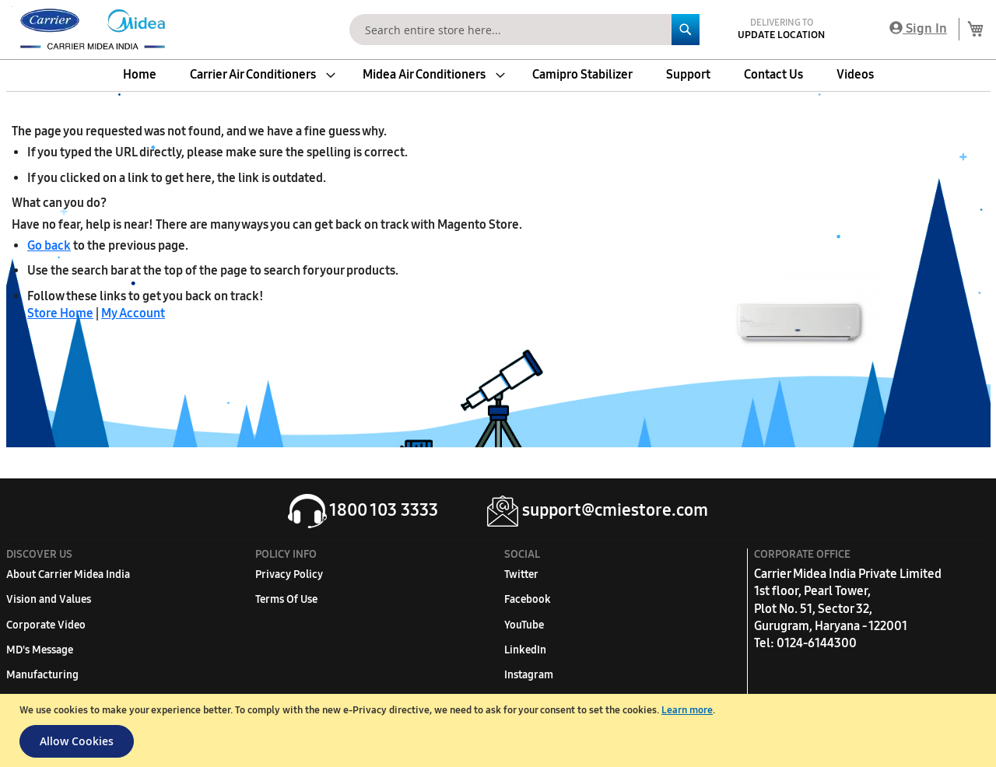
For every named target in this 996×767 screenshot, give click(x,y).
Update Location (781, 35)
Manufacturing (42, 674)
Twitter (521, 574)
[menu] (498, 74)
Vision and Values (48, 599)
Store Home (60, 313)
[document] (499, 730)
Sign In (918, 28)
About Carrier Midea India (68, 574)
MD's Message (39, 650)
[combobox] (524, 29)
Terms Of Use (286, 599)
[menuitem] (139, 74)
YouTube (524, 625)
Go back (49, 245)
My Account (133, 313)
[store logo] (89, 29)
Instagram (528, 674)
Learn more (687, 710)
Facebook (527, 599)
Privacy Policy (289, 574)
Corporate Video (46, 625)
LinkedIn (525, 650)
